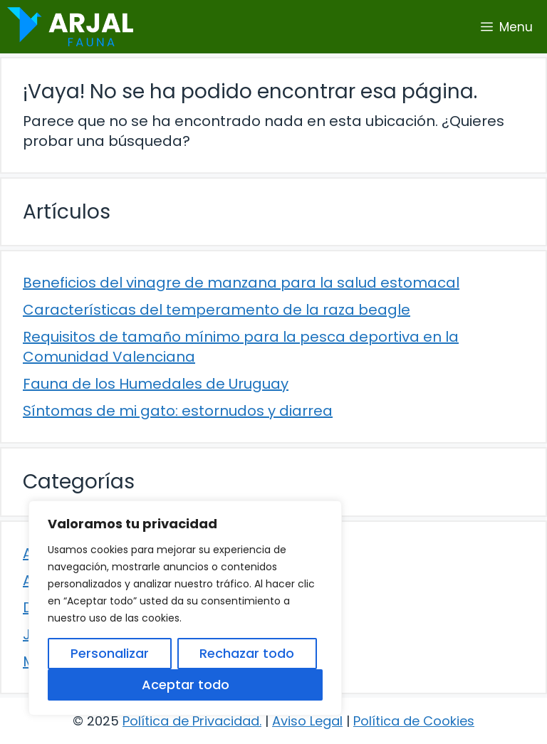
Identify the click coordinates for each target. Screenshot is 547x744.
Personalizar (110, 653)
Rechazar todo (246, 653)
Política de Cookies (413, 721)
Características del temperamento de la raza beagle (216, 310)
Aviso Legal (307, 721)
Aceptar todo (185, 684)
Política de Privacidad (191, 721)
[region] (185, 608)
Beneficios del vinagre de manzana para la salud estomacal (241, 283)
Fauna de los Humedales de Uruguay (155, 384)
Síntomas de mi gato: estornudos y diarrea (178, 411)
